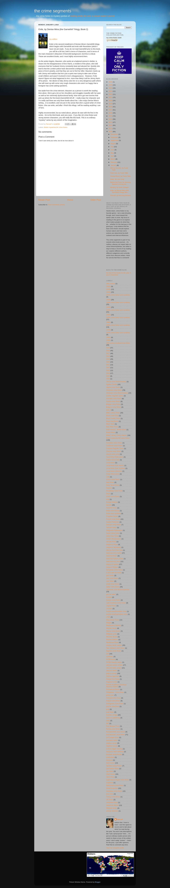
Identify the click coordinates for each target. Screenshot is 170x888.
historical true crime (113, 561)
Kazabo (109, 597)
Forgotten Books (112, 516)
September (115, 140)
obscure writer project (113, 668)
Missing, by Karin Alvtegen (119, 187)
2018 (111, 107)
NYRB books (110, 659)
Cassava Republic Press (115, 448)
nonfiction (109, 656)
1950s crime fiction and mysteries (118, 317)
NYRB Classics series (114, 662)
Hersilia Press (111, 542)
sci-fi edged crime (112, 737)
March (113, 159)
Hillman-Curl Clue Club (114, 550)
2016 (111, 113)
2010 (111, 131)
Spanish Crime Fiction (114, 766)
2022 (111, 94)
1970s (108, 330)
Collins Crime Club (112, 460)
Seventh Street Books (114, 754)
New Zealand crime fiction (115, 648)
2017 (111, 110)
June (113, 150)
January (114, 165)
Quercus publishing (113, 718)
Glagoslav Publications (114, 530)
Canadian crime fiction (114, 443)
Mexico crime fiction (113, 631)
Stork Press (110, 777)
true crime (109, 794)
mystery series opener (114, 645)
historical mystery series (114, 559)
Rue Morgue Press (113, 726)
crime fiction (110, 463)
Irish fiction (110, 581)
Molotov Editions (112, 639)
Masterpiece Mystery (113, 625)
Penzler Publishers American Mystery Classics (116, 685)
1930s (108, 300)
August (113, 143)
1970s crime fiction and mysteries (118, 333)
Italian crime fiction (112, 587)
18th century (110, 283)
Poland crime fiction (113, 701)
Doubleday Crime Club (114, 491)
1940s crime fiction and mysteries (118, 310)
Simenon (109, 760)
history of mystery (112, 564)
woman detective (112, 811)
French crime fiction (113, 519)
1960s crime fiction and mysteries (118, 325)
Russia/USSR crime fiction (115, 732)
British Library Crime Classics (116, 435)
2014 (111, 119)
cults (108, 477)
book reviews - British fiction (116, 429)
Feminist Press (111, 508)
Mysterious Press (112, 642)
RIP (107, 723)
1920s (108, 292)
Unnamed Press (112, 802)
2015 (111, 116)
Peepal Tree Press (112, 679)
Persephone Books (113, 689)
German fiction (111, 527)
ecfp (107, 499)
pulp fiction (110, 712)
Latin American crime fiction (116, 603)
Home (70, 200)
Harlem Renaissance (113, 539)
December (114, 134)
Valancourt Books (112, 805)
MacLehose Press (112, 620)
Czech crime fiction (113, 479)
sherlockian (110, 757)
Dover (108, 494)
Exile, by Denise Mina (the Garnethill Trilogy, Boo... (119, 191)
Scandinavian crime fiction (115, 734)
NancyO (120, 819)
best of (108, 410)
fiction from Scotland (113, 513)
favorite (108, 505)
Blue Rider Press (112, 427)
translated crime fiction (114, 791)
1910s (108, 289)
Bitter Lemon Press (113, 413)
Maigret (109, 623)
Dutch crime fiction (112, 496)
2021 (111, 97)
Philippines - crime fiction (115, 692)
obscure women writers (114, 665)
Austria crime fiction (113, 401)
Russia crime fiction (113, 729)
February (114, 162)
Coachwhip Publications (114, 457)
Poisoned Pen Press (113, 698)
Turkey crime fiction (113, 797)
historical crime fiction (113, 553)
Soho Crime (110, 763)
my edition (53, 39)
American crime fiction (114, 390)
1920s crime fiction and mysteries (118, 295)
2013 (111, 122)
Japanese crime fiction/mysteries (117, 590)
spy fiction (109, 771)
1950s (108, 315)
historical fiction (111, 556)
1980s (108, 337)
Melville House (111, 628)
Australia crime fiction (113, 398)
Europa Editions (111, 502)
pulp (107, 709)
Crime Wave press (112, 474)
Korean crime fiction (113, 600)
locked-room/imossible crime (116, 611)
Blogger (97, 882)
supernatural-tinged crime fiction (117, 780)
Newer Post (44, 200)
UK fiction (109, 799)
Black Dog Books (112, 421)
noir (107, 654)
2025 (111, 85)
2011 (111, 128)
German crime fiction (113, 525)
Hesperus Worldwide (113, 547)
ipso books (110, 575)
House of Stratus (112, 567)
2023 (111, 91)
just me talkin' (111, 594)
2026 (111, 82)
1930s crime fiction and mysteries (118, 302)
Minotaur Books (111, 637)
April (112, 156)
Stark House (110, 774)
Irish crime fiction (112, 578)
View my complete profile (115, 848)
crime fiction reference (114, 471)
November (114, 137)
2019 (111, 103)
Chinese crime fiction (113, 451)
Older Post (95, 200)
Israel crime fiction (112, 584)
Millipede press (111, 634)
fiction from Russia (112, 511)
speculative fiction (112, 768)
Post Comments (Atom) (56, 205)
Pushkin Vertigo (111, 715)
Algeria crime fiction (113, 387)
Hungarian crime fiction (114, 570)
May (112, 153)
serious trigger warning (114, 749)
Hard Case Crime (112, 536)
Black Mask (110, 424)
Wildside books (111, 808)
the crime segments (52, 10)
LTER (108, 617)
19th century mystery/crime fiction (118, 343)
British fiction (110, 432)
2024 (111, 88)
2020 (111, 100)
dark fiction (110, 482)
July (112, 147)
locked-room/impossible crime (116, 614)
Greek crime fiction (113, 533)
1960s (108, 322)
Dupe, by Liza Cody (117, 179)
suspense (109, 783)
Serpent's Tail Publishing (114, 751)
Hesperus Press (112, 544)
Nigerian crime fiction (113, 651)
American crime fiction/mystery (117, 393)
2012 (111, 125)
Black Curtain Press (113, 418)
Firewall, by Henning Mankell (120, 195)
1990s (108, 340)
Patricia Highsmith (112, 676)
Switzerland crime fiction (114, 785)
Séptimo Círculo (112, 746)
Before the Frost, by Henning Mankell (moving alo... (120, 183)
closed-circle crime (112, 454)
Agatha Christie (111, 384)
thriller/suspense (112, 788)
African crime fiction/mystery (116, 381)
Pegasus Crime (111, 682)
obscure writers (111, 670)
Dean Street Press (112, 485)
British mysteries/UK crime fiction (55, 127)
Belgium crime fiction (113, 407)
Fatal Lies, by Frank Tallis (119, 173)
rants (108, 720)
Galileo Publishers (112, 522)
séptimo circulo (111, 743)
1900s (108, 286)
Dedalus (109, 488)
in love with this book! (113, 573)
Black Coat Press (112, 415)
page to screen (111, 673)
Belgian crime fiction (113, 404)
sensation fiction (112, 740)
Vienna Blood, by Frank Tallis (120, 176)
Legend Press (111, 606)
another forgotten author (114, 396)
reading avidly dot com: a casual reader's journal (92, 16)
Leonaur (109, 608)
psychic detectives (112, 706)
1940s (108, 307)
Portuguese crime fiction (114, 703)
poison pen (110, 695)
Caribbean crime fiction (114, 446)
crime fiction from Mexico (115, 465)
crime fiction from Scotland (115, 468)
